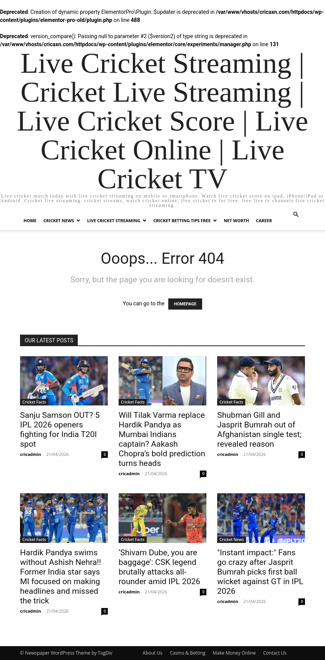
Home (30, 220)
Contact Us (274, 653)
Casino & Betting (187, 653)
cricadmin (30, 454)
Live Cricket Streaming (113, 220)
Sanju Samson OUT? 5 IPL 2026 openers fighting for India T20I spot (60, 429)
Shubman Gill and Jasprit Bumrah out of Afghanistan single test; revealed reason (259, 429)
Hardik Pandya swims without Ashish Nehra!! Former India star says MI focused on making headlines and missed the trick (60, 576)
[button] (295, 214)
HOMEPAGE (185, 304)
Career (264, 220)
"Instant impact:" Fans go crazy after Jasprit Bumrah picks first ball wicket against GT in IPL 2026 (260, 572)
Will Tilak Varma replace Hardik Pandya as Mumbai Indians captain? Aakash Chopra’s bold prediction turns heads (162, 439)
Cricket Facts (34, 402)
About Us (152, 653)
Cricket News (59, 220)
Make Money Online (234, 653)
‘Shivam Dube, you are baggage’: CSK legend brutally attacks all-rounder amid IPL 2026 (159, 567)
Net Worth (236, 220)
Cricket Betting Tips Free (182, 220)
